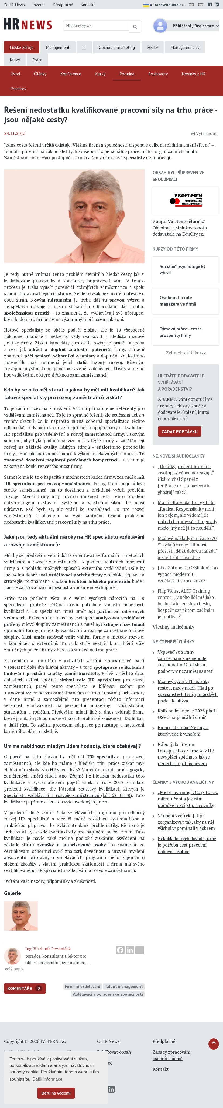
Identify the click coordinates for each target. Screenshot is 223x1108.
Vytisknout (204, 133)
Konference (70, 73)
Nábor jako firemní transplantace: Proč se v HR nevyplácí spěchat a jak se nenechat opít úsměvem (186, 753)
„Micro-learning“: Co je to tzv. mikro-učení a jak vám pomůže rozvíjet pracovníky (188, 798)
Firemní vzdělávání (82, 986)
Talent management (124, 986)
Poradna (126, 73)
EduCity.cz (192, 234)
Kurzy (15, 59)
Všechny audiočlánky (173, 627)
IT (84, 47)
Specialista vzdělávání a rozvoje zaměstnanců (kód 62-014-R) (68, 795)
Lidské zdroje (21, 47)
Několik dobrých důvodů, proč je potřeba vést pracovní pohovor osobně (187, 845)
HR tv (152, 47)
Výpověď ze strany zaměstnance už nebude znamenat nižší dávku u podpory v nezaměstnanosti (186, 661)
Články (40, 73)
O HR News (14, 4)
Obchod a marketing (117, 47)
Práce (37, 59)
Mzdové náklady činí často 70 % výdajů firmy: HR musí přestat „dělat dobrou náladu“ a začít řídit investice (188, 547)
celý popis (14, 968)
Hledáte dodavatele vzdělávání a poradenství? (181, 382)
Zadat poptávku (180, 431)
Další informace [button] (47, 1079)
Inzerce (39, 4)
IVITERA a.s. (53, 1041)
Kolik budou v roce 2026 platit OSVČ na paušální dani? (187, 714)
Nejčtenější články (173, 642)
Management (58, 47)
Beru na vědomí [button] (56, 1093)
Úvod (15, 73)
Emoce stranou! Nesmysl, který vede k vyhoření (183, 731)
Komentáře (25, 988)
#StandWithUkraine (163, 5)
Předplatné (63, 4)
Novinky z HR (194, 73)
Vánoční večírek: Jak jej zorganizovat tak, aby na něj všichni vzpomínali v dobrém (186, 822)
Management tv (185, 47)
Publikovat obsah (114, 1052)
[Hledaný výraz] (96, 25)
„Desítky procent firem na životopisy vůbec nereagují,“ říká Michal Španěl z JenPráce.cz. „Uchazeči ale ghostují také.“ (186, 479)
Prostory (18, 88)
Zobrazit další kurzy (186, 353)
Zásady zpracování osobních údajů (172, 1055)
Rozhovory (158, 73)
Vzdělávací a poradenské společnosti (108, 994)
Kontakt (88, 4)
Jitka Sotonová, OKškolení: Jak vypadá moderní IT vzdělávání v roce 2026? (188, 574)
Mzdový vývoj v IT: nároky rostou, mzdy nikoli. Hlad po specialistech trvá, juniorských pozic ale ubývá (188, 691)
